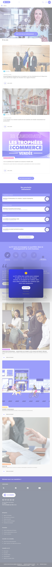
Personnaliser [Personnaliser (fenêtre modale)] (26, 293)
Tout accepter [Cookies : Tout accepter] (26, 287)
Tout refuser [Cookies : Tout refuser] (26, 291)
